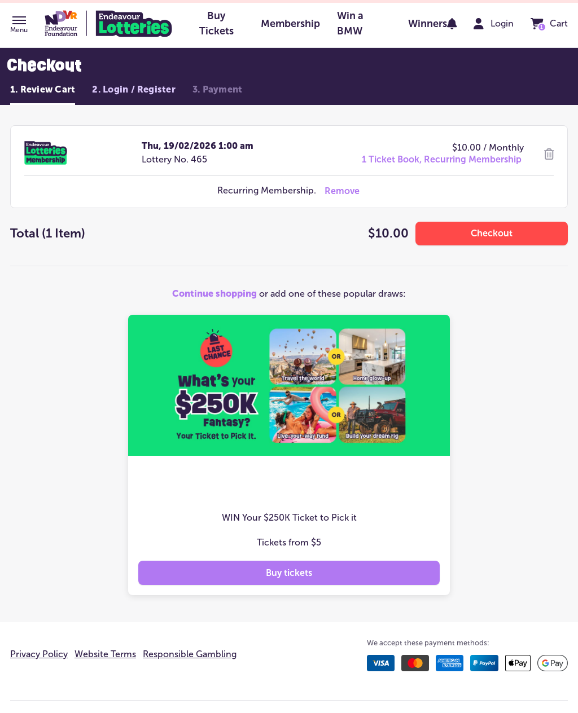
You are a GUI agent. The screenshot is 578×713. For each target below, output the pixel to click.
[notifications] (452, 23)
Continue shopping (214, 293)
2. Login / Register (134, 89)
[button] (19, 25)
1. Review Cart (42, 89)
